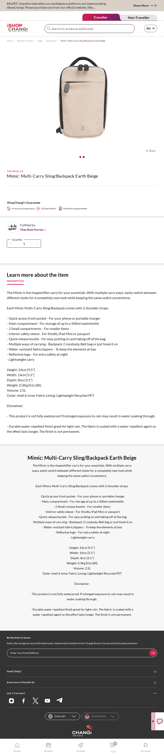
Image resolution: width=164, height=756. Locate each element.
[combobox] (90, 28)
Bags (40, 40)
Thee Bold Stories (33, 230)
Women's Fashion (25, 40)
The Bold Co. (15, 171)
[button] (80, 157)
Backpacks (51, 40)
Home (10, 40)
